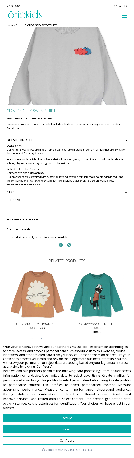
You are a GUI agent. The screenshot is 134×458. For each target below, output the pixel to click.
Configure (67, 440)
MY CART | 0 (120, 6)
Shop (19, 25)
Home (10, 25)
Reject (67, 429)
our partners (59, 347)
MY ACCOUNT (14, 6)
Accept (67, 418)
